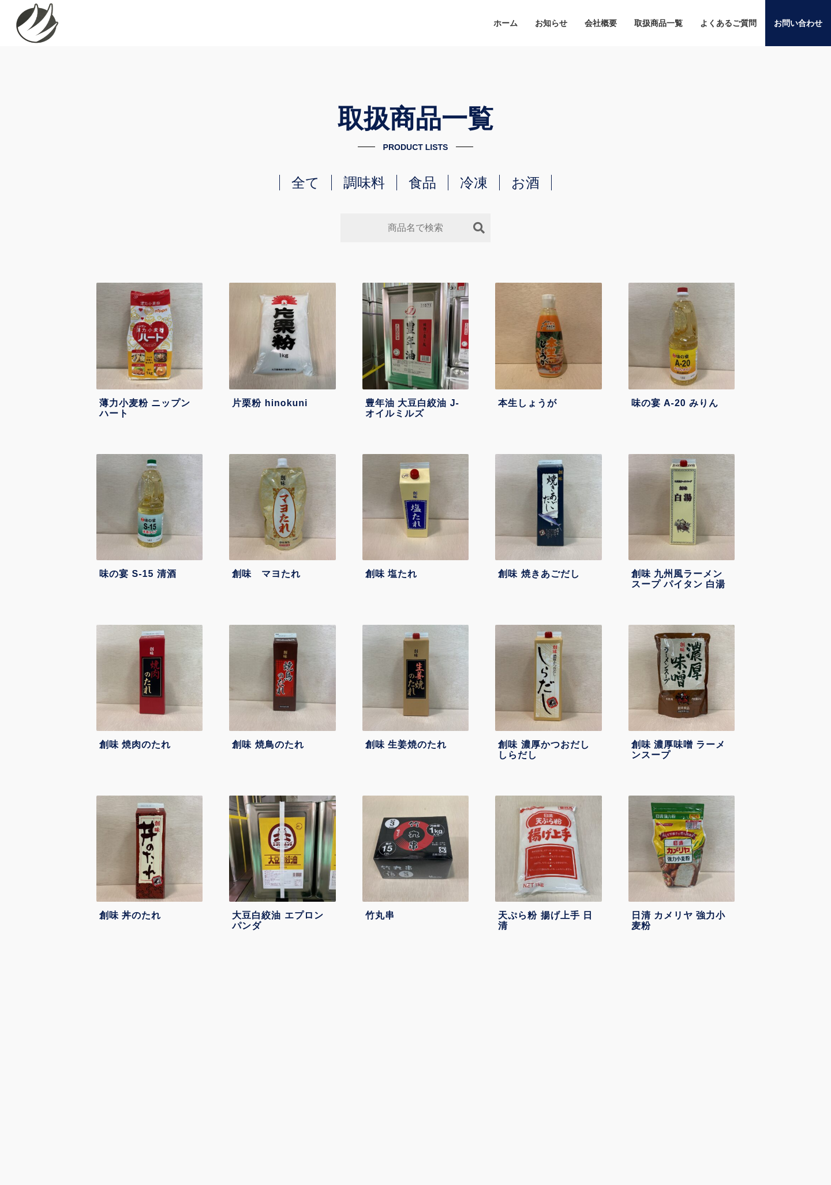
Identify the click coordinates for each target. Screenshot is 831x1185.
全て (305, 182)
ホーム (505, 23)
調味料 (364, 182)
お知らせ (551, 23)
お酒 (525, 182)
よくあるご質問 (728, 23)
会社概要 (601, 23)
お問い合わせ (798, 23)
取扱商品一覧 (658, 23)
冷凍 (474, 182)
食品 (422, 182)
